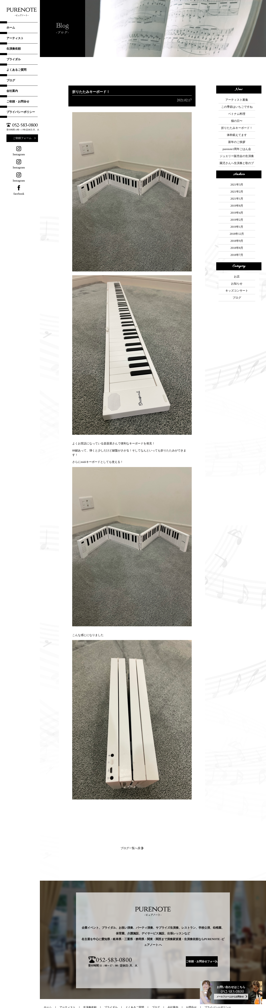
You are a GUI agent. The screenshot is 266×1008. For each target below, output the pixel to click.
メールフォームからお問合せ (229, 995)
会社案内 (12, 90)
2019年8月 (236, 180)
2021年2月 (236, 169)
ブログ (10, 80)
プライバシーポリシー (20, 111)
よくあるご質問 (16, 69)
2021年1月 (236, 174)
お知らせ (236, 240)
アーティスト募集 (236, 98)
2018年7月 (236, 215)
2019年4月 (236, 185)
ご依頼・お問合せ (17, 101)
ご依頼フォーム (22, 138)
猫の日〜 (236, 114)
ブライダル (13, 59)
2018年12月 (237, 200)
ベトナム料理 (236, 109)
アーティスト (15, 38)
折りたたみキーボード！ (237, 119)
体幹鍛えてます (237, 124)
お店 (237, 235)
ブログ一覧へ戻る (132, 848)
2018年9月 (236, 205)
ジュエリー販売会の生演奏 (237, 139)
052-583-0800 (25, 125)
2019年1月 (236, 195)
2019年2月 (236, 190)
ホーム (10, 27)
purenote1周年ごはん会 (236, 134)
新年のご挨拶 (236, 129)
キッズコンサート (236, 245)
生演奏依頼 (13, 48)
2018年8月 (236, 210)
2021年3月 (236, 164)
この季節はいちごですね (237, 103)
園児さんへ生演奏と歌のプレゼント (237, 146)
